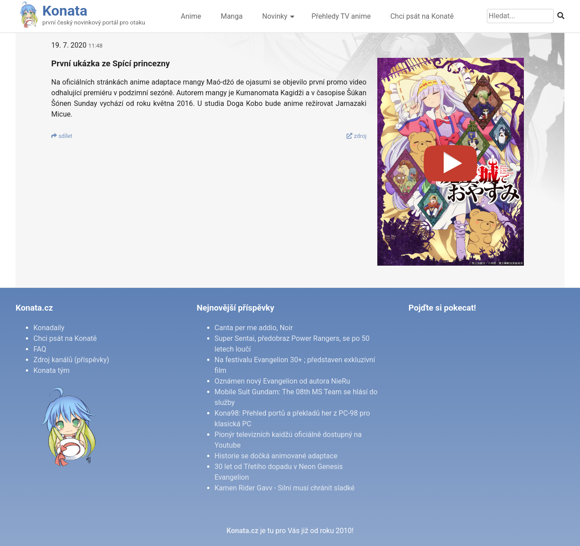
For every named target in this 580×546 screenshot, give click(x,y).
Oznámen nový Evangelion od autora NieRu (282, 381)
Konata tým (51, 370)
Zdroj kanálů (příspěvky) (71, 360)
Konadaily (49, 328)
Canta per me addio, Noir (254, 328)
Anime (191, 16)
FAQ (39, 349)
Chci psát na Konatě (421, 16)
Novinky (275, 16)
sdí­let (61, 136)
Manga (231, 16)
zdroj (356, 136)
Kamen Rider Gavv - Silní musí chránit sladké (285, 488)
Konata (64, 10)
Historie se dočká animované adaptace (276, 456)
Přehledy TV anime (341, 16)
